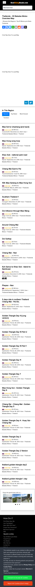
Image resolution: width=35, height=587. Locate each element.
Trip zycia (22, 552)
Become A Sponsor (8, 529)
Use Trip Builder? (8, 523)
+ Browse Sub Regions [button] (9, 21)
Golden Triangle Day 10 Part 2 (14, 332)
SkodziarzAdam (8, 552)
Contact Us (6, 545)
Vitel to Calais (19, 567)
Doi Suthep (6, 238)
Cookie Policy (5, 583)
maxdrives (6, 560)
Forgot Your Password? (10, 527)
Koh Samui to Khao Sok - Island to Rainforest (16, 267)
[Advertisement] (17, 53)
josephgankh (6, 258)
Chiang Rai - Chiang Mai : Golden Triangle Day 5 (16, 405)
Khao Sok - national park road (14, 154)
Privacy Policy (26, 581)
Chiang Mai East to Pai (11, 168)
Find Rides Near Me (9, 521)
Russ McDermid (7, 290)
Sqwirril (5, 563)
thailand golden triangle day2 (14, 464)
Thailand (21, 134)
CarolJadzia (5, 274)
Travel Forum (7, 539)
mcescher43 (6, 132)
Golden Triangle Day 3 (11, 436)
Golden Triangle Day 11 (11, 360)
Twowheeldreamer (7, 174)
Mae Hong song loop (11, 140)
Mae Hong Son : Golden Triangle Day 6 (16, 389)
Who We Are (6, 543)
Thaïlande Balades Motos (9, 134)
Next (29, 498)
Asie (25, 132)
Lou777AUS (5, 188)
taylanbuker (5, 323)
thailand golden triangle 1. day (14, 478)
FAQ (4, 531)
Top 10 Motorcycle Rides (10, 537)
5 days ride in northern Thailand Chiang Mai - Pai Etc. (15, 300)
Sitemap (19, 581)
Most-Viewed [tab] (24, 114)
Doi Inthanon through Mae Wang (15, 210)
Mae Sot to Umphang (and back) (15, 126)
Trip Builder (6, 541)
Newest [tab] (5, 114)
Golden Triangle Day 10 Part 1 (14, 346)
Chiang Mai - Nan (9, 252)
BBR (17, 556)
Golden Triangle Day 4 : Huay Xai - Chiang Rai (16, 421)
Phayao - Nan (8, 285)
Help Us (5, 547)
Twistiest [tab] (6, 118)
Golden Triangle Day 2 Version (15, 450)
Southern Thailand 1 (10, 196)
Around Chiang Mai (10, 224)
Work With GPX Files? (9, 525)
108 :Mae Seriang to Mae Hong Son (17, 182)
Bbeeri (4, 307)
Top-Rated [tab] (14, 114)
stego (3, 216)
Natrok (4, 146)
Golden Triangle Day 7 (11, 374)
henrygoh (5, 202)
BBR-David (6, 565)
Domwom (6, 567)
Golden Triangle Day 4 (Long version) (14, 316)
